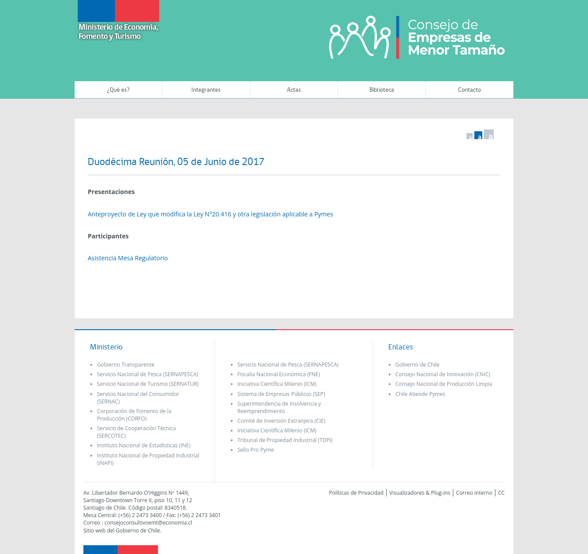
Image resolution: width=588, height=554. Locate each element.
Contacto (469, 90)
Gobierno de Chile (417, 364)
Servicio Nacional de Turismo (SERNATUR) (148, 384)
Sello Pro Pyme (255, 449)
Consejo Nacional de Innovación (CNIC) (442, 374)
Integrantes (206, 90)
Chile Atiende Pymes (420, 394)
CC (501, 492)
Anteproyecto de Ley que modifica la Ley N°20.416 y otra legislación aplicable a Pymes (210, 214)
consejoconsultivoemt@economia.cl (148, 522)
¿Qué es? (118, 90)
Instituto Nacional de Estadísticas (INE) (143, 445)
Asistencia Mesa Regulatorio (128, 258)
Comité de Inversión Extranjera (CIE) (281, 420)
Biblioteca (381, 90)
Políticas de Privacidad (356, 492)
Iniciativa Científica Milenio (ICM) (276, 384)
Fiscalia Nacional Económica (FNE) (278, 374)
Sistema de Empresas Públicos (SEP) (281, 394)
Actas (294, 90)
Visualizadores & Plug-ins (419, 492)
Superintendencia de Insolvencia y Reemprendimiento (279, 407)
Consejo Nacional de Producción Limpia (443, 384)
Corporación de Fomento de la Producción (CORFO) (134, 414)
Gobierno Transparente (125, 364)
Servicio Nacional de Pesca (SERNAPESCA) (147, 374)
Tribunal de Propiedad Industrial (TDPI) (285, 440)
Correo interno (474, 492)
